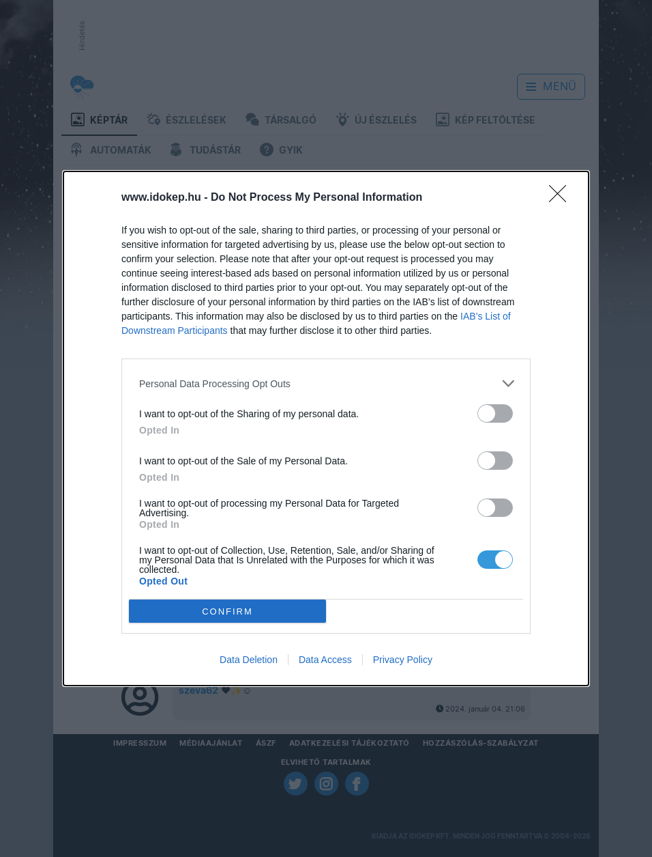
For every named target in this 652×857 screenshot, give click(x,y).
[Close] (562, 198)
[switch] (495, 413)
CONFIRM (227, 611)
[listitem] (326, 383)
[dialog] (326, 428)
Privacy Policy (402, 659)
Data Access (325, 659)
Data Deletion (249, 659)
